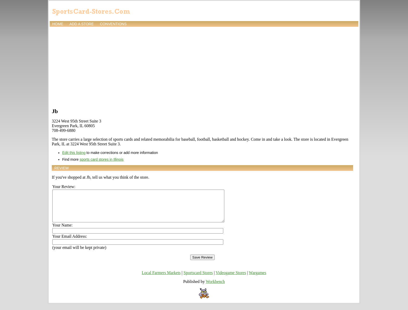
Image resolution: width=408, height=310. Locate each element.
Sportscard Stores (198, 279)
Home (57, 24)
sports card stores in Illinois (102, 159)
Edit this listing (73, 153)
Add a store (81, 24)
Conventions (113, 24)
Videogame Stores (231, 279)
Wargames (257, 279)
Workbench (215, 288)
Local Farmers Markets (161, 279)
